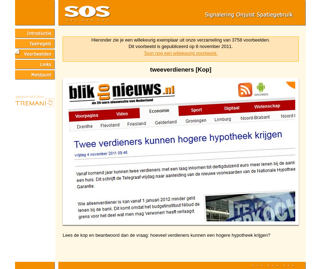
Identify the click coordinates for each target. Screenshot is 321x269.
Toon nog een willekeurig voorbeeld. (181, 53)
